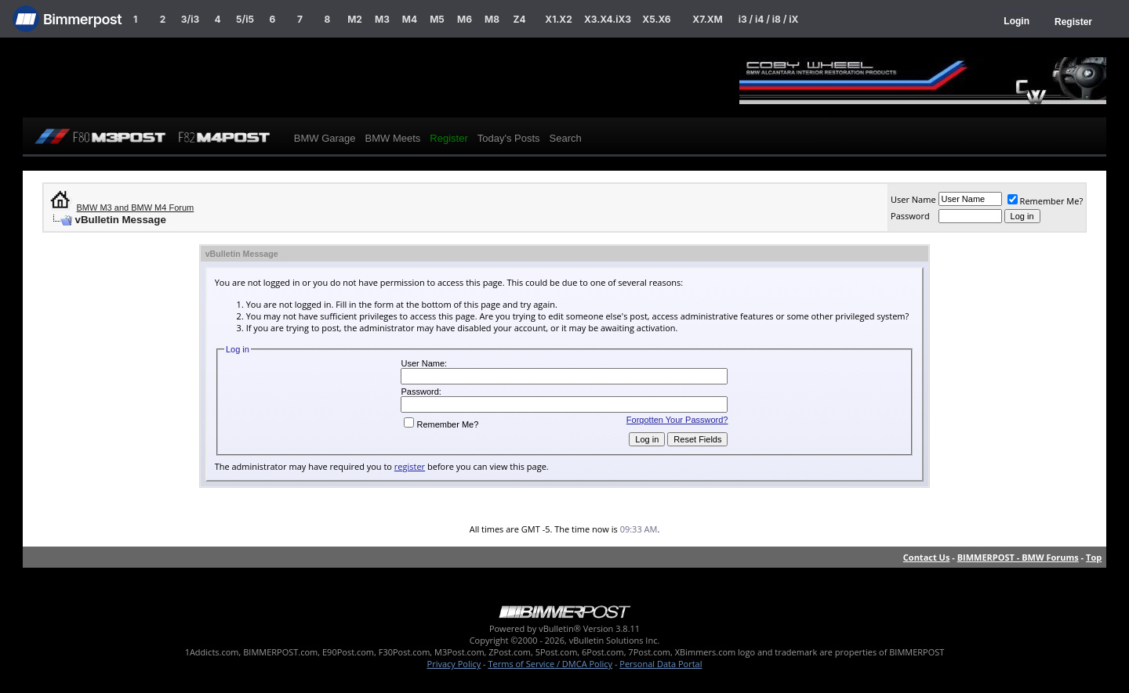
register (409, 466)
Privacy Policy (454, 664)
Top (1094, 557)
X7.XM (707, 19)
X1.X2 (558, 19)
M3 (382, 19)
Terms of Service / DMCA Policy (550, 664)
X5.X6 (656, 19)
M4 (409, 19)
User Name (913, 199)
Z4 (519, 19)
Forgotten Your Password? (677, 419)
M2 (354, 19)
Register (1073, 21)
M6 (464, 19)
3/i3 (190, 19)
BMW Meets (393, 138)
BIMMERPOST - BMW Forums (1018, 557)
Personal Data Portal (660, 664)
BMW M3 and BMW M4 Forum (135, 207)
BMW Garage (325, 138)
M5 (437, 19)
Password (910, 216)
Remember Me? (1045, 201)
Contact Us (926, 557)
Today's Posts (508, 138)
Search (566, 138)
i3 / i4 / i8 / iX (769, 19)
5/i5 (245, 19)
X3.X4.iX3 (607, 19)
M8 (492, 19)
